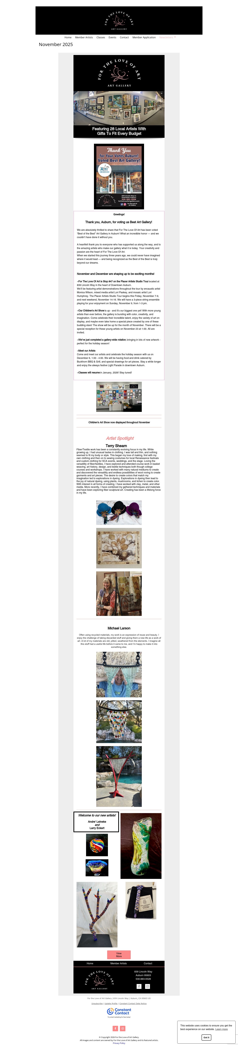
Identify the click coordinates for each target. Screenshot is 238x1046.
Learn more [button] (221, 1029)
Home (68, 37)
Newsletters (166, 37)
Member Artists (84, 37)
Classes (101, 37)
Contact (124, 37)
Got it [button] (206, 1037)
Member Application (144, 37)
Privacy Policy (119, 1043)
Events (112, 37)
